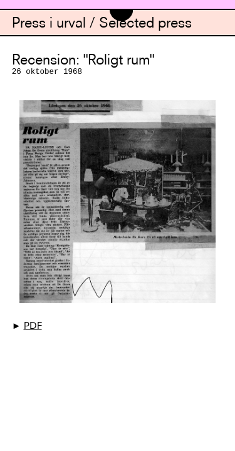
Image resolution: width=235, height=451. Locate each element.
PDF (33, 326)
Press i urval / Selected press (102, 24)
